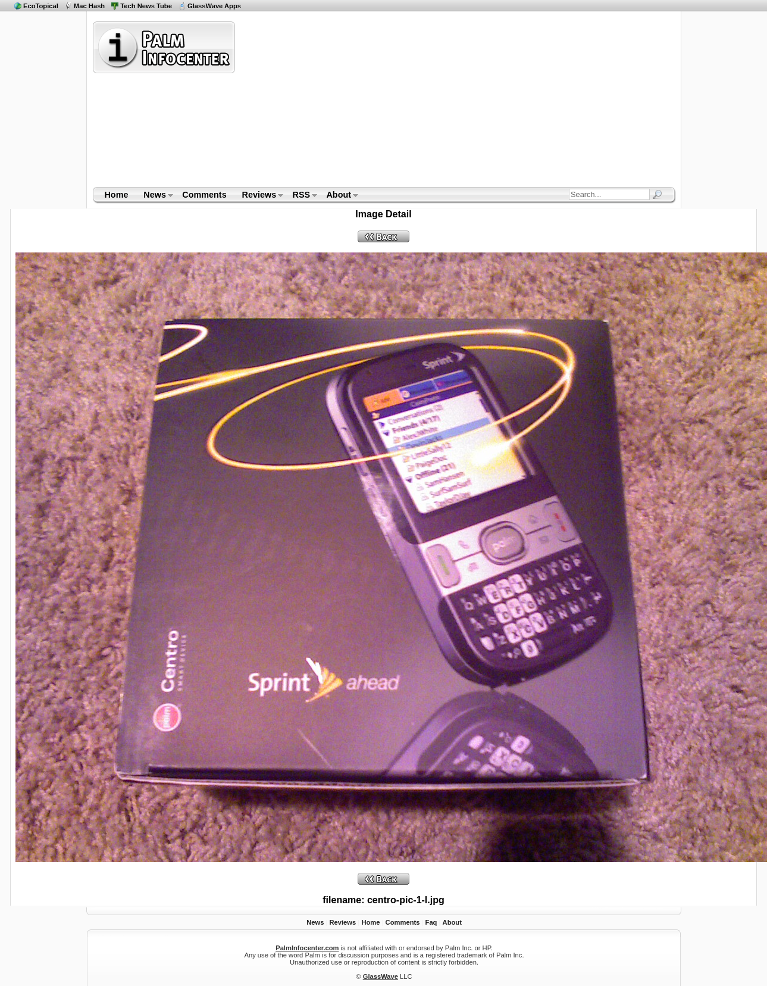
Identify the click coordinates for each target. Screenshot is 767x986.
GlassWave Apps (214, 6)
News (154, 196)
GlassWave (380, 976)
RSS (301, 196)
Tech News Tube (146, 6)
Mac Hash (89, 6)
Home (116, 194)
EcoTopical (40, 6)
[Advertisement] (443, 103)
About (339, 196)
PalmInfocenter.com (307, 947)
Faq (431, 922)
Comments (204, 194)
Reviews (259, 196)
